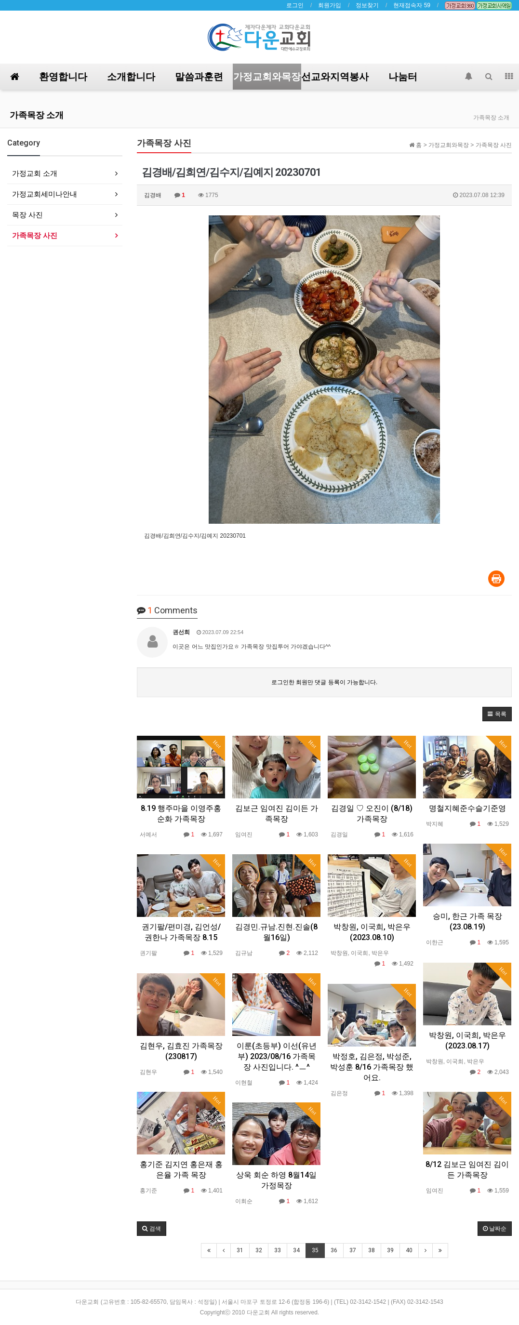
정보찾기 (367, 5)
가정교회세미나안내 (44, 194)
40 (409, 1250)
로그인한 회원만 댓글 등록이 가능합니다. (324, 682)
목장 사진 (27, 215)
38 (371, 1250)
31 (240, 1250)
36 (334, 1250)
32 (258, 1250)
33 (277, 1250)
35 (315, 1250)
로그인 (295, 5)
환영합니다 (63, 76)
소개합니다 (131, 76)
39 (390, 1250)
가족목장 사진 (34, 235)
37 (352, 1250)
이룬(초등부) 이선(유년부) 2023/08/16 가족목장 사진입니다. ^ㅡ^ (277, 1056)
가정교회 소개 (34, 173)
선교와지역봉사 (335, 76)
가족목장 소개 (37, 115)
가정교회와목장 (267, 76)
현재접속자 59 (411, 5)
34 (296, 1250)
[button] (497, 714)
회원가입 (329, 5)
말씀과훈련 (199, 76)
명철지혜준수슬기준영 (467, 808)
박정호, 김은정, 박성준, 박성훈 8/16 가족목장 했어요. (371, 1067)
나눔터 (402, 76)
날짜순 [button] (494, 1228)
